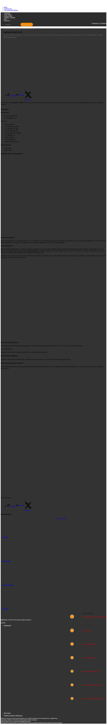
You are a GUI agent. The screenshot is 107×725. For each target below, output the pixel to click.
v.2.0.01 (3, 622)
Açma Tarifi (5, 537)
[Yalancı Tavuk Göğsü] (28, 574)
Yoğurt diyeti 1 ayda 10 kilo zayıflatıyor (94, 617)
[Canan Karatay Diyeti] (76, 663)
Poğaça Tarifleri (8, 16)
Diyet (5, 19)
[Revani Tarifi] (28, 598)
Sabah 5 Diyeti (87, 630)
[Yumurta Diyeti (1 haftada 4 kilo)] (76, 690)
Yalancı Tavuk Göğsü (8, 585)
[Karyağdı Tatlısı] (28, 550)
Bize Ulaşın (7, 713)
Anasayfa (6, 29)
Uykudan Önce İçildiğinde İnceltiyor (93, 698)
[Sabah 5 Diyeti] (76, 636)
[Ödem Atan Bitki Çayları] (76, 649)
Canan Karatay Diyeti (89, 658)
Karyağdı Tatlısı (6, 561)
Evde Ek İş (7, 20)
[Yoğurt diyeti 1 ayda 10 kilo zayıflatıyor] (76, 622)
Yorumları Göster (61, 518)
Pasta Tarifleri (8, 14)
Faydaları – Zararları (9, 17)
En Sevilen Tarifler (15, 29)
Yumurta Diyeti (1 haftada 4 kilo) (92, 685)
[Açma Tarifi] (28, 526)
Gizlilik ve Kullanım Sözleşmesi (13, 715)
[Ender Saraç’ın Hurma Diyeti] (76, 676)
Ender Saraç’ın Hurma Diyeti (91, 671)
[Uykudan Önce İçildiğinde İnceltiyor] (76, 704)
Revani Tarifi (5, 609)
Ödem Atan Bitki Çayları (89, 644)
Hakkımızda (7, 625)
